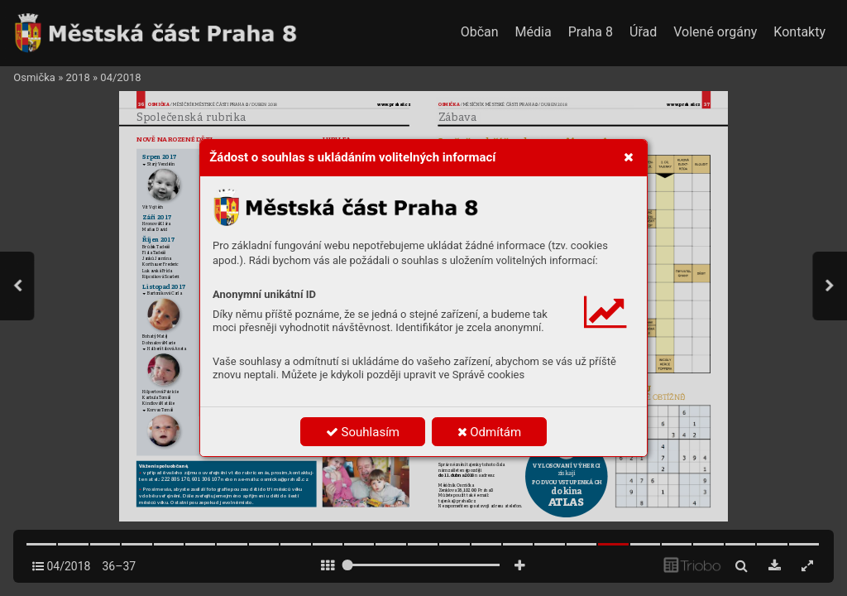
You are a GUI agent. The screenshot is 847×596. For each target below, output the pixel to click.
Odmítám (489, 432)
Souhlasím (363, 432)
